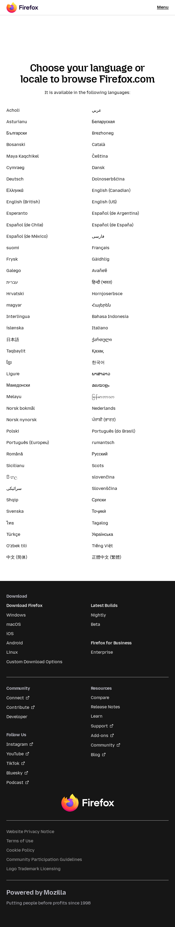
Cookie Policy (20, 850)
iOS (10, 633)
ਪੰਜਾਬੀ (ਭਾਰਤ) (104, 419)
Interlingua (18, 316)
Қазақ (98, 350)
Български (16, 133)
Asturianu (16, 121)
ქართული (102, 339)
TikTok (12, 763)
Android (14, 642)
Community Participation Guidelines (44, 859)
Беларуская (103, 121)
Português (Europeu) (27, 442)
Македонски (18, 385)
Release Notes (105, 706)
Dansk (98, 167)
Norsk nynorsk (21, 419)
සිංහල (11, 477)
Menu (163, 7)
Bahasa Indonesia (110, 316)
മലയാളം (100, 385)
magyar (14, 305)
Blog (95, 754)
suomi (12, 247)
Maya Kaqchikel (22, 156)
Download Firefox (24, 605)
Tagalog (100, 522)
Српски (99, 499)
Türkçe (13, 534)
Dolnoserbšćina (108, 179)
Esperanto (17, 213)
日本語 (12, 339)
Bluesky (14, 772)
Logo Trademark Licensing (33, 868)
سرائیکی (14, 488)
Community (103, 745)
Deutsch (15, 179)
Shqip (12, 499)
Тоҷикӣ (99, 511)
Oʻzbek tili (16, 545)
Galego (13, 270)
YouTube (15, 753)
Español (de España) (112, 224)
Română (14, 453)
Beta (95, 624)
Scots (98, 465)
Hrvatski (15, 293)
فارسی (98, 236)
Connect (15, 697)
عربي (96, 110)
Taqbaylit (15, 350)
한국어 (98, 362)
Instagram (17, 744)
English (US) (104, 201)
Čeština (100, 156)
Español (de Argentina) (115, 213)
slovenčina (103, 477)
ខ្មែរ (9, 362)
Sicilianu (15, 465)
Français (100, 247)
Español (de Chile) (24, 224)
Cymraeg (15, 167)
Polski (12, 431)
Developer (16, 716)
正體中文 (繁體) (106, 557)
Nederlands (104, 408)
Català (98, 144)
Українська (102, 534)
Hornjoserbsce (107, 293)
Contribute (17, 707)
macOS (13, 624)
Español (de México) (27, 236)
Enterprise (102, 652)
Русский (100, 453)
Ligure (12, 373)
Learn (97, 716)
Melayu (14, 396)
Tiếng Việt (102, 545)
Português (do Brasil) (113, 431)
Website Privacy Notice (30, 831)
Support (99, 725)
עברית (12, 282)
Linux (12, 652)
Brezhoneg (103, 133)
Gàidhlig (100, 259)
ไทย (10, 522)
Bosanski (15, 144)
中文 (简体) (16, 557)
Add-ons (99, 735)
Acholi (13, 110)
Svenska (15, 511)
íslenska (15, 327)
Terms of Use (19, 840)
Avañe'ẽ (99, 270)
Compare (100, 697)
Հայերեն (101, 305)
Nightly (98, 615)
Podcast (14, 782)
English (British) (23, 201)
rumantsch (103, 442)
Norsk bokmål (20, 408)
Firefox (87, 803)
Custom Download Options (34, 661)
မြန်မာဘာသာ (103, 396)
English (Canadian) (111, 190)
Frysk (12, 259)
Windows (16, 615)
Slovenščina (104, 488)
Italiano (100, 327)
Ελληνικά (14, 190)
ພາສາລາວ (101, 373)
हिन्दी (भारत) (102, 282)
